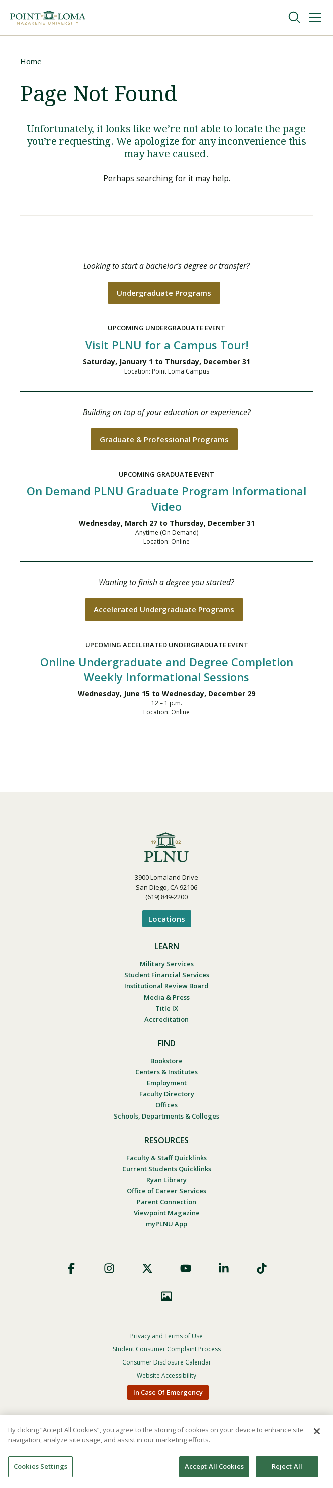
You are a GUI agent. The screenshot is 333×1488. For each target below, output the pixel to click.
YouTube (186, 1271)
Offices (166, 1107)
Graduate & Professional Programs (164, 442)
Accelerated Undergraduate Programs (164, 613)
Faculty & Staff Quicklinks (166, 1160)
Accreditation (166, 1022)
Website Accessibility (166, 1378)
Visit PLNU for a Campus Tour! (166, 346)
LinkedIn (224, 1271)
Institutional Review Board (166, 989)
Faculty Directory (166, 1096)
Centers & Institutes (166, 1074)
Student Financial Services (166, 977)
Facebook (71, 1271)
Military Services (167, 966)
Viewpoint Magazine (167, 1215)
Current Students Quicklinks (166, 1171)
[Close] (317, 1431)
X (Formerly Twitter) (147, 1271)
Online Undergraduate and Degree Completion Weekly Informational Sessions (166, 673)
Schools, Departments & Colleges (166, 1119)
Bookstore (166, 1063)
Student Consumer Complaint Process (167, 1352)
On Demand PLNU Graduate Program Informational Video (166, 501)
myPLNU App (166, 1226)
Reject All (287, 1466)
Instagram (109, 1271)
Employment (167, 1085)
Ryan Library (166, 1182)
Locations (166, 922)
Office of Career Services (166, 1193)
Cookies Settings (40, 1466)
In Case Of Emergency (168, 1395)
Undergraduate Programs (164, 295)
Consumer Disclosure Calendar (166, 1365)
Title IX (166, 1011)
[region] (166, 1451)
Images (166, 1299)
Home (31, 61)
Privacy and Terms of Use (166, 1339)
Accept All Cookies (214, 1466)
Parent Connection (166, 1204)
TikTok (262, 1271)
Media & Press (167, 1000)
